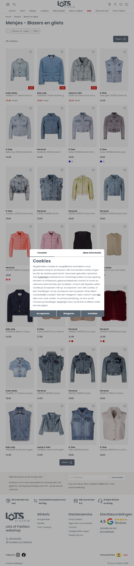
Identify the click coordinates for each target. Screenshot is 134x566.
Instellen (92, 313)
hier (99, 294)
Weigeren (68, 313)
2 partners (43, 277)
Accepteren (43, 313)
